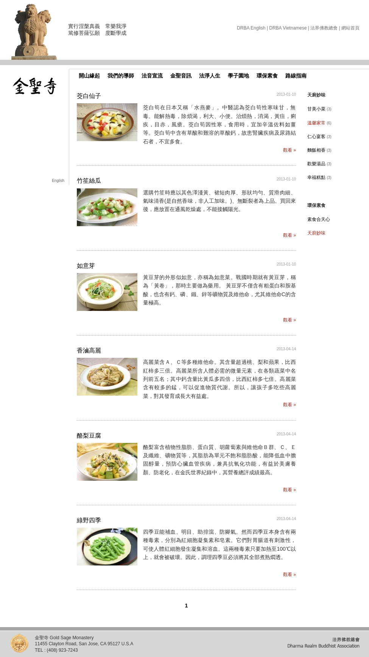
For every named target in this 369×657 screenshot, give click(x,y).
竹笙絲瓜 (89, 180)
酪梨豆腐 (89, 435)
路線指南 (296, 76)
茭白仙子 (89, 96)
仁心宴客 (319, 136)
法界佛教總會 (324, 28)
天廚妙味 (316, 233)
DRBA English (251, 28)
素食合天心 (318, 219)
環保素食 (267, 76)
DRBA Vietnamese (288, 28)
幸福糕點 (319, 177)
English (58, 181)
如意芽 (86, 265)
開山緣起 (89, 76)
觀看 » (289, 150)
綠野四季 (89, 520)
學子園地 (238, 76)
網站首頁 (350, 28)
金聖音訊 (181, 76)
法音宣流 (152, 76)
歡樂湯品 (319, 163)
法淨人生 (209, 76)
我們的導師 (120, 76)
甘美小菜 (319, 109)
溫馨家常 (319, 123)
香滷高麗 (89, 350)
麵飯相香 (319, 150)
